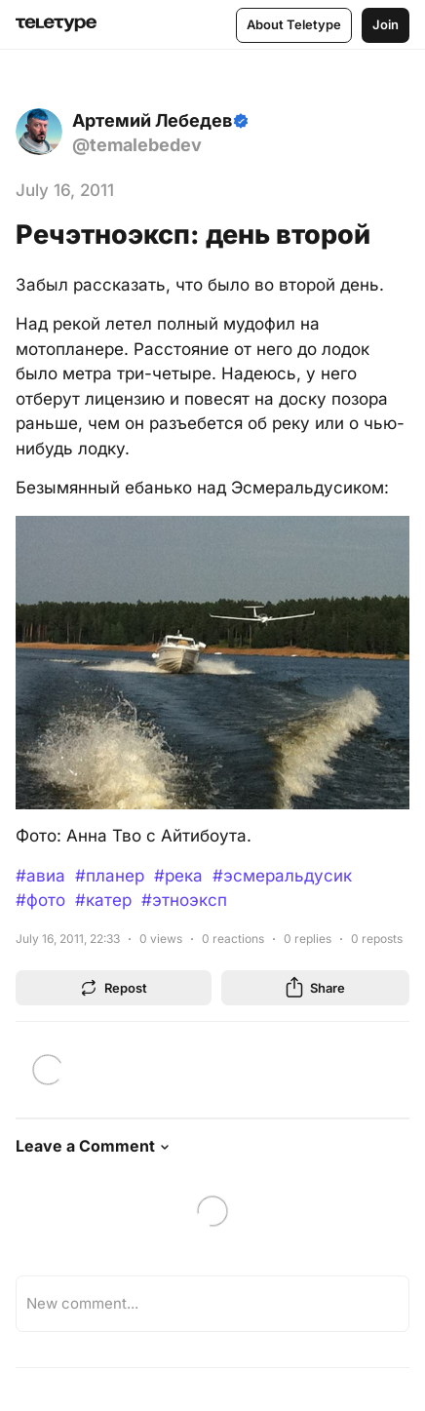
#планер (109, 875)
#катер (103, 900)
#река (178, 875)
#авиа (40, 875)
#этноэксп (184, 900)
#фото (40, 900)
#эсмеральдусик (282, 875)
